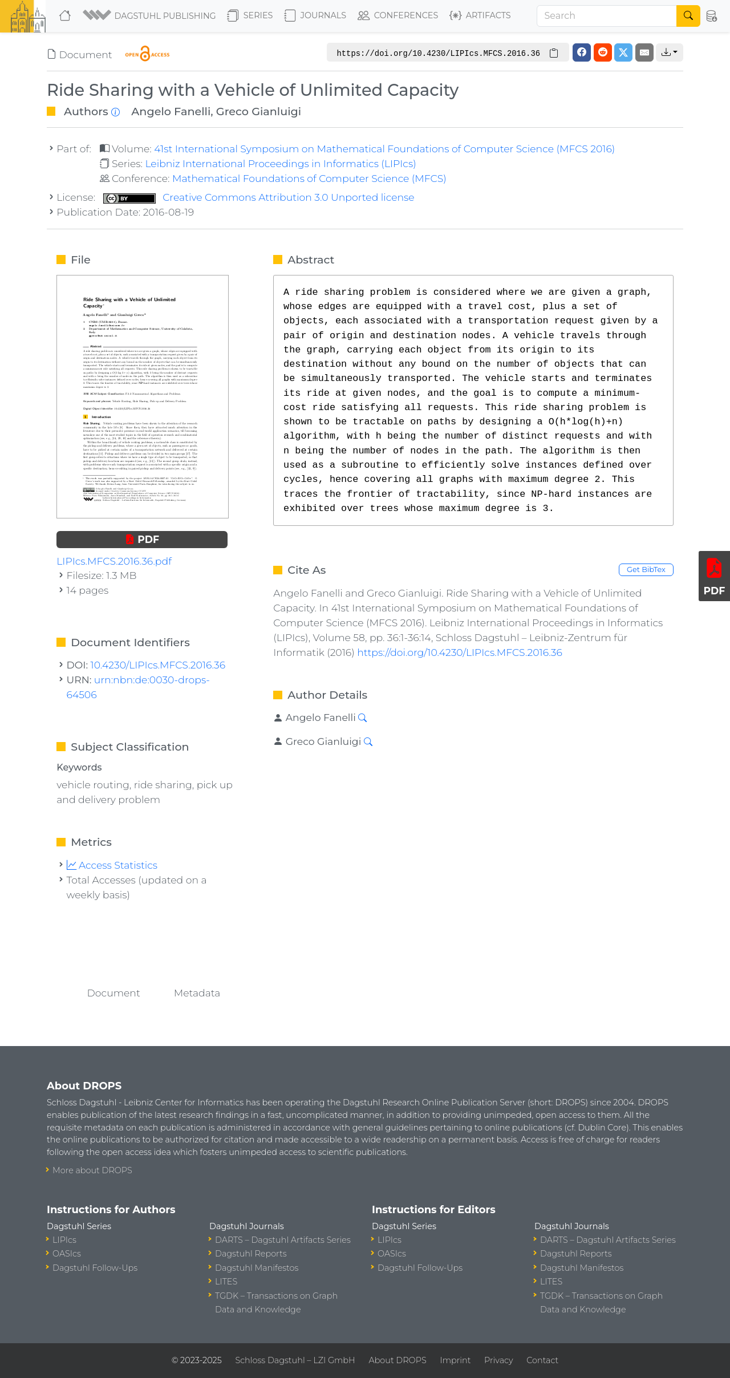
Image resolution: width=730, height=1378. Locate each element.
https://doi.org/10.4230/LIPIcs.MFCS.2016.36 (459, 652)
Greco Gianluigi (258, 111)
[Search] (607, 16)
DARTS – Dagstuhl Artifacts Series (283, 1240)
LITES (226, 1281)
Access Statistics (112, 865)
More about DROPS (92, 1170)
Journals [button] (315, 16)
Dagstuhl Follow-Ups (94, 1268)
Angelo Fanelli (170, 111)
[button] (150, 16)
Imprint (455, 1360)
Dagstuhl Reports (251, 1254)
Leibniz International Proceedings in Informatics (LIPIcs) (280, 163)
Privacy (498, 1360)
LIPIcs (64, 1240)
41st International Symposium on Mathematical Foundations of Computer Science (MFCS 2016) (384, 149)
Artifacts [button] (480, 16)
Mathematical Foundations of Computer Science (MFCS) (309, 178)
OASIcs (66, 1254)
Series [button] (250, 16)
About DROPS (397, 1360)
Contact (542, 1360)
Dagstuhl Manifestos (256, 1268)
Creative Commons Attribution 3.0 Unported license (259, 197)
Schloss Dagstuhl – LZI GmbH (295, 1360)
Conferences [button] (398, 16)
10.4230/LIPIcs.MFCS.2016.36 (158, 665)
